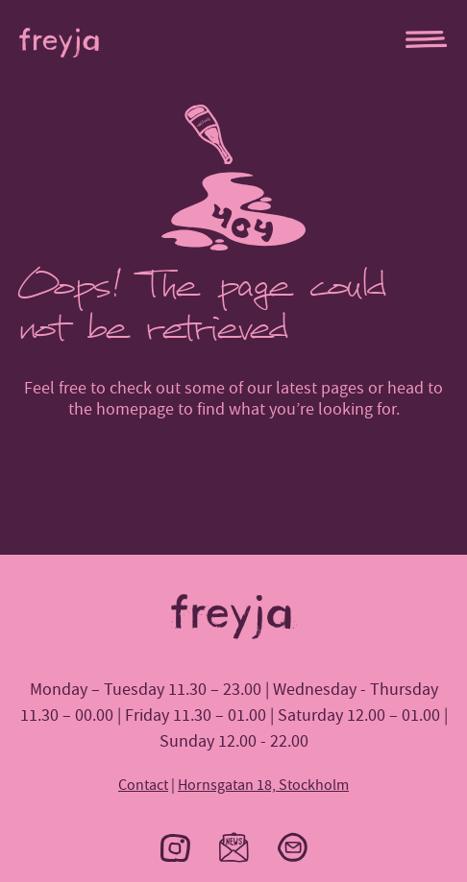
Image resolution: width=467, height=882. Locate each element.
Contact (143, 785)
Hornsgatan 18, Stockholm (263, 785)
